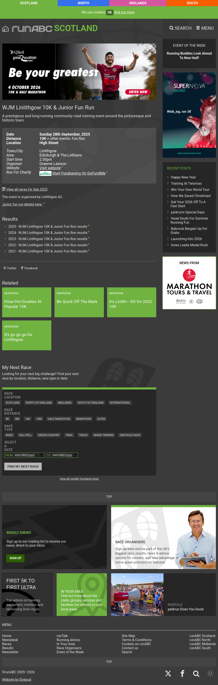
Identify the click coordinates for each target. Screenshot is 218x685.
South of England (91, 402)
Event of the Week (70, 652)
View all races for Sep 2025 (26, 189)
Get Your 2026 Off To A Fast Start (188, 204)
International (120, 402)
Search (127, 652)
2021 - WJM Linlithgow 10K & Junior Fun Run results (47, 251)
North (83, 3)
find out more (124, 12)
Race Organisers (69, 648)
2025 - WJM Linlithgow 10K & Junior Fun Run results (47, 226)
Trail (69, 435)
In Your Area (66, 644)
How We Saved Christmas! (191, 196)
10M (39, 418)
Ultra (101, 418)
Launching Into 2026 (186, 239)
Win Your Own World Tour (190, 190)
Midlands (137, 3)
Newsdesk (10, 640)
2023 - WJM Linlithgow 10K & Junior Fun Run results (47, 239)
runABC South (200, 648)
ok (110, 12)
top (109, 497)
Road (9, 435)
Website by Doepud (16, 680)
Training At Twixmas (186, 183)
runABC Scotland (202, 636)
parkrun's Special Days (188, 212)
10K (27, 418)
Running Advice (68, 640)
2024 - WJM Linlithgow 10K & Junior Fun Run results (47, 233)
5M (17, 418)
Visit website (50, 168)
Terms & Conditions (137, 640)
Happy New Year (183, 177)
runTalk (62, 636)
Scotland (28, 3)
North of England (39, 402)
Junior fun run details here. (22, 204)
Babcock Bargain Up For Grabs (189, 231)
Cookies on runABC (136, 644)
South (192, 3)
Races (6, 644)
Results (7, 648)
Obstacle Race (130, 435)
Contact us (130, 648)
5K (7, 418)
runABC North (200, 640)
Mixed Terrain (103, 435)
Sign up (15, 558)
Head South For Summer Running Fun (189, 220)
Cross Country (48, 435)
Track (83, 435)
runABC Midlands (203, 644)
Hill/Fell (25, 435)
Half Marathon (59, 418)
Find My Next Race (23, 466)
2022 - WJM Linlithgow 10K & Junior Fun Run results (47, 245)
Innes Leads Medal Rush (189, 245)
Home (6, 636)
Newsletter (10, 652)
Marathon (83, 418)
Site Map (128, 636)
